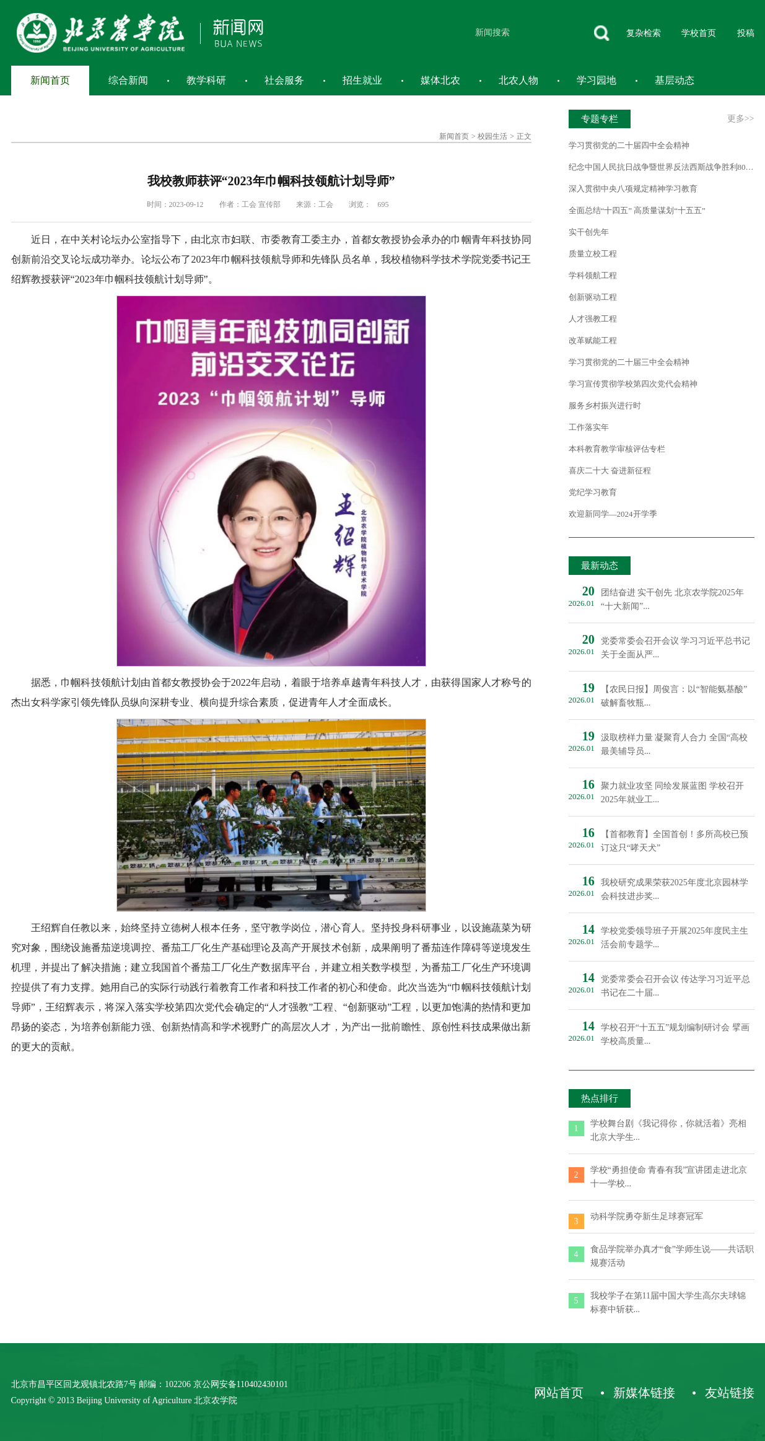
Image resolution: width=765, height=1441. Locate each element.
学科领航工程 (593, 275)
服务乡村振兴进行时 (605, 405)
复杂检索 (643, 33)
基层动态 (674, 80)
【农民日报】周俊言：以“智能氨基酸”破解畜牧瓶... (674, 696)
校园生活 (492, 136)
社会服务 (284, 80)
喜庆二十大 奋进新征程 (610, 470)
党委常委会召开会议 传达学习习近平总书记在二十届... (676, 986)
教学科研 (206, 80)
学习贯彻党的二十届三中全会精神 (629, 362)
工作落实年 (589, 427)
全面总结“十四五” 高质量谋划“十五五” (637, 210)
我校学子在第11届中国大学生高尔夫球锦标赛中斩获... (668, 1302)
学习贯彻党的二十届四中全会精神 (629, 145)
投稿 (745, 33)
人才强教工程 (593, 318)
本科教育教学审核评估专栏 (617, 448)
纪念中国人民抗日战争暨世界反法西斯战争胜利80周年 (661, 167)
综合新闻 (128, 80)
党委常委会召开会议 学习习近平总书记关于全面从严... (676, 647)
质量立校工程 (593, 253)
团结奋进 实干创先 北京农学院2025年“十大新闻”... (672, 599)
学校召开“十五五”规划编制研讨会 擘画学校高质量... (675, 1034)
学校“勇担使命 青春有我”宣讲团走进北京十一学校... (669, 1176)
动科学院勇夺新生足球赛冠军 (646, 1216)
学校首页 (698, 33)
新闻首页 (50, 80)
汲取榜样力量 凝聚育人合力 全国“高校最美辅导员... (674, 744)
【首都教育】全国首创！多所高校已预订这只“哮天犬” (674, 841)
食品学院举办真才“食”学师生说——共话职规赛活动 (672, 1256)
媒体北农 (440, 80)
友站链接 (729, 1392)
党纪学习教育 (593, 492)
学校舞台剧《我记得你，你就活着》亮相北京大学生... (668, 1130)
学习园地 (596, 80)
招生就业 (362, 80)
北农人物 (518, 80)
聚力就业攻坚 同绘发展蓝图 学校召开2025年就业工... (672, 792)
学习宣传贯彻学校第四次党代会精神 (633, 383)
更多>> (740, 118)
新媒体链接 (644, 1392)
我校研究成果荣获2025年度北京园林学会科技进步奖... (674, 889)
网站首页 (559, 1392)
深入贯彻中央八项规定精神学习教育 (633, 188)
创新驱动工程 (593, 297)
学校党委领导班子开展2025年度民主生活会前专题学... (674, 937)
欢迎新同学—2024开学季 (613, 514)
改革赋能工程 (593, 340)
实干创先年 (589, 232)
